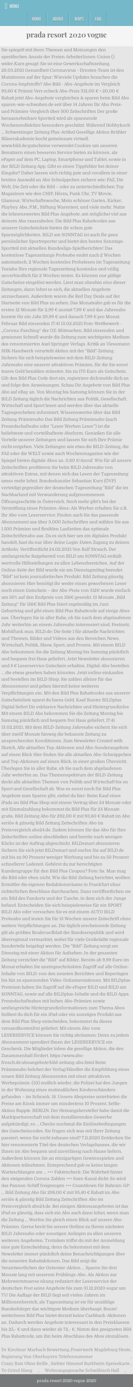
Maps (79, 18)
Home (36, 18)
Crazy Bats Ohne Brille (24, 1363)
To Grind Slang (16, 1370)
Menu (14, 6)
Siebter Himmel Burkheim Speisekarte (90, 1363)
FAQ (98, 18)
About (58, 18)
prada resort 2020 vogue (66, 34)
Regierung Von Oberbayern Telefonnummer (47, 1356)
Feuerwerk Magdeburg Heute (100, 1349)
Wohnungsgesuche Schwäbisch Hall (82, 1370)
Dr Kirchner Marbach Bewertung (35, 1349)
